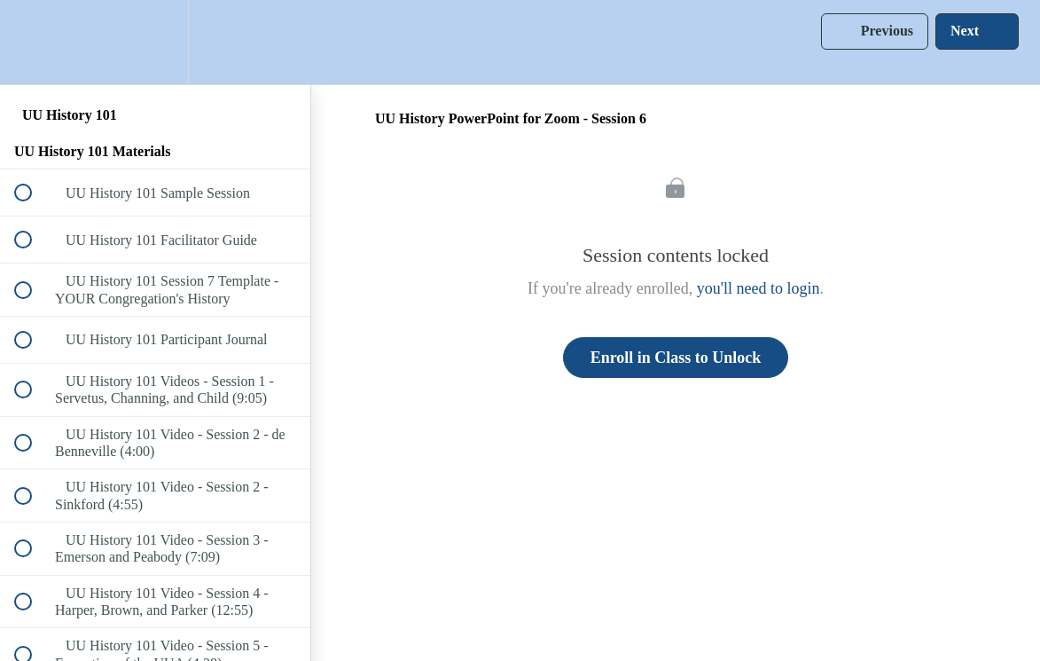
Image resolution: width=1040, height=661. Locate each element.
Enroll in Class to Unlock (676, 357)
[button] (33, 42)
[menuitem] (155, 42)
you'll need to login (758, 288)
